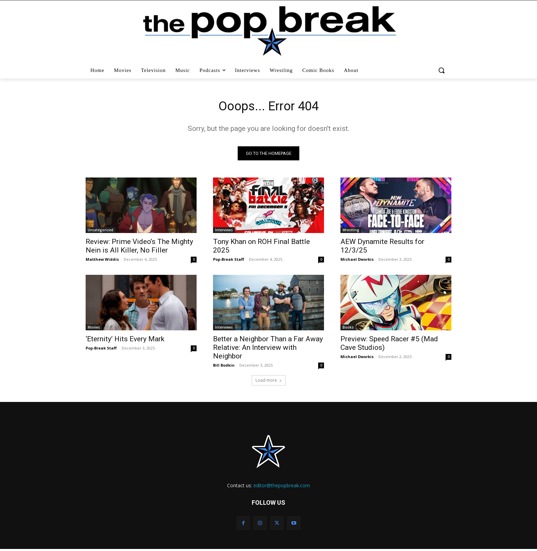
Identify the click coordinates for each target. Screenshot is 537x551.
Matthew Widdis (102, 261)
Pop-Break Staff (228, 261)
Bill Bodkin (224, 366)
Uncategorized (100, 231)
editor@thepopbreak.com (281, 487)
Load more (268, 382)
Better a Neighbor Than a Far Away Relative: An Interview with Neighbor (268, 349)
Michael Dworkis (357, 261)
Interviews (224, 231)
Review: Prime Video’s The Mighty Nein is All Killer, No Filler (139, 247)
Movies (94, 329)
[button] (442, 70)
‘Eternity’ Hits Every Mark (125, 340)
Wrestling (350, 231)
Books (348, 329)
